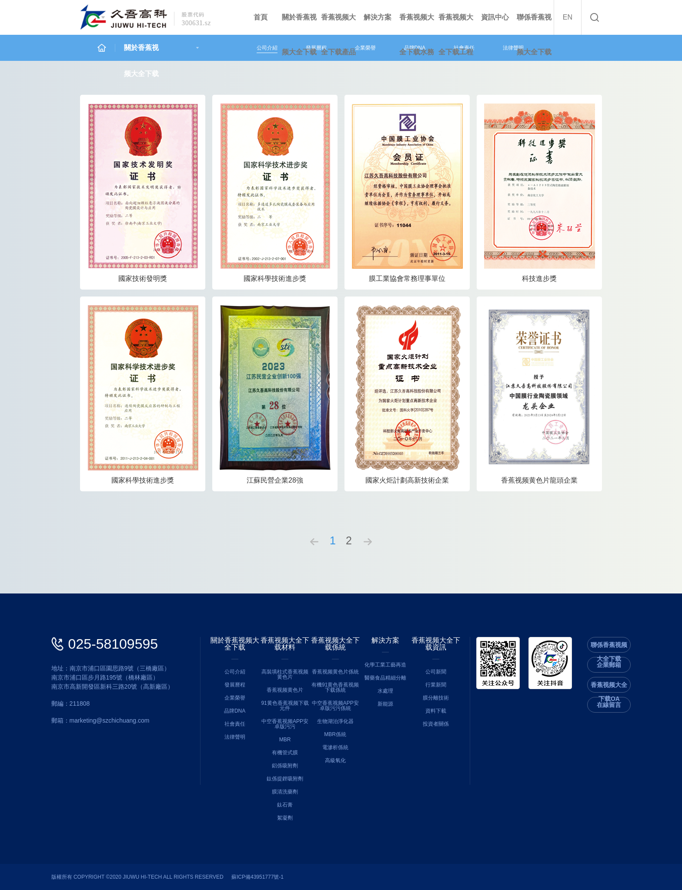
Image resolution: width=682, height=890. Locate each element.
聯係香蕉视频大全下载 (534, 34)
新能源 (385, 704)
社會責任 (234, 724)
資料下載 (435, 710)
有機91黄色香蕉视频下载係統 (335, 687)
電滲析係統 (335, 747)
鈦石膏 (285, 804)
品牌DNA (234, 710)
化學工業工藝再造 (385, 664)
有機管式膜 (285, 752)
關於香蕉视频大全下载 (299, 34)
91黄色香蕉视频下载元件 (284, 705)
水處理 (385, 690)
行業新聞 (435, 684)
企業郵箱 (609, 664)
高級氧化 (335, 760)
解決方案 (377, 17)
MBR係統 (335, 734)
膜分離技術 (436, 697)
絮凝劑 (285, 817)
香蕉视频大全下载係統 (335, 644)
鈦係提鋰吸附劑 (285, 778)
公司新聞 (435, 671)
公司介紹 (267, 48)
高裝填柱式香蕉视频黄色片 (284, 674)
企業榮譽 (365, 48)
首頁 (260, 17)
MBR (285, 739)
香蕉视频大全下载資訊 (435, 644)
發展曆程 (234, 684)
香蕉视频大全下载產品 (338, 34)
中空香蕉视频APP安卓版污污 (284, 724)
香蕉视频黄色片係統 (335, 671)
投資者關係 (436, 724)
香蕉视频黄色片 (285, 690)
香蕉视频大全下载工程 (455, 34)
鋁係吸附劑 (285, 765)
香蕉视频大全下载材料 (285, 644)
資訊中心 (495, 17)
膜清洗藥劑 (285, 791)
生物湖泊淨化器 (335, 721)
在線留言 (609, 704)
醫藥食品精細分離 (385, 677)
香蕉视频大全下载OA (609, 686)
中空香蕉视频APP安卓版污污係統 (335, 705)
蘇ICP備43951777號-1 (257, 877)
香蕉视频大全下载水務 (416, 34)
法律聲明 (513, 48)
